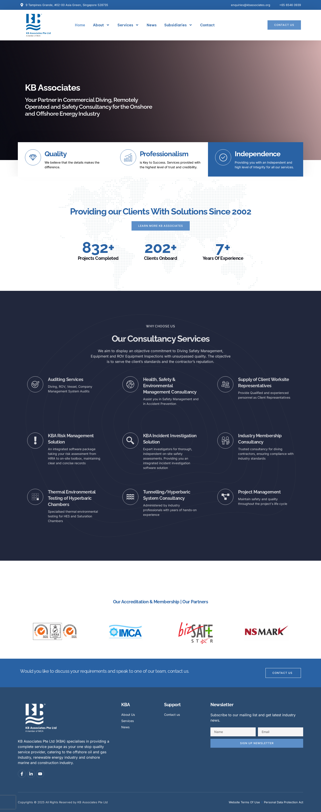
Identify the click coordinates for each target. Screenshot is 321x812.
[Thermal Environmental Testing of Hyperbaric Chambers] (35, 497)
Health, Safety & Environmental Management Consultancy (170, 386)
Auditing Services (65, 379)
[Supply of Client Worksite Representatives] (225, 384)
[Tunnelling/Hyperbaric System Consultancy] (130, 497)
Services (128, 25)
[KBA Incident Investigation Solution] (130, 441)
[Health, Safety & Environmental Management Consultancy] (130, 384)
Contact (207, 25)
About (101, 25)
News (151, 25)
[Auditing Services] (35, 384)
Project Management (259, 492)
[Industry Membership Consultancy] (225, 441)
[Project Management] (225, 497)
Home (80, 25)
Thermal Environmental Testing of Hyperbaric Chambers (71, 498)
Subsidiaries (178, 25)
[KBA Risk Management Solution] (35, 441)
